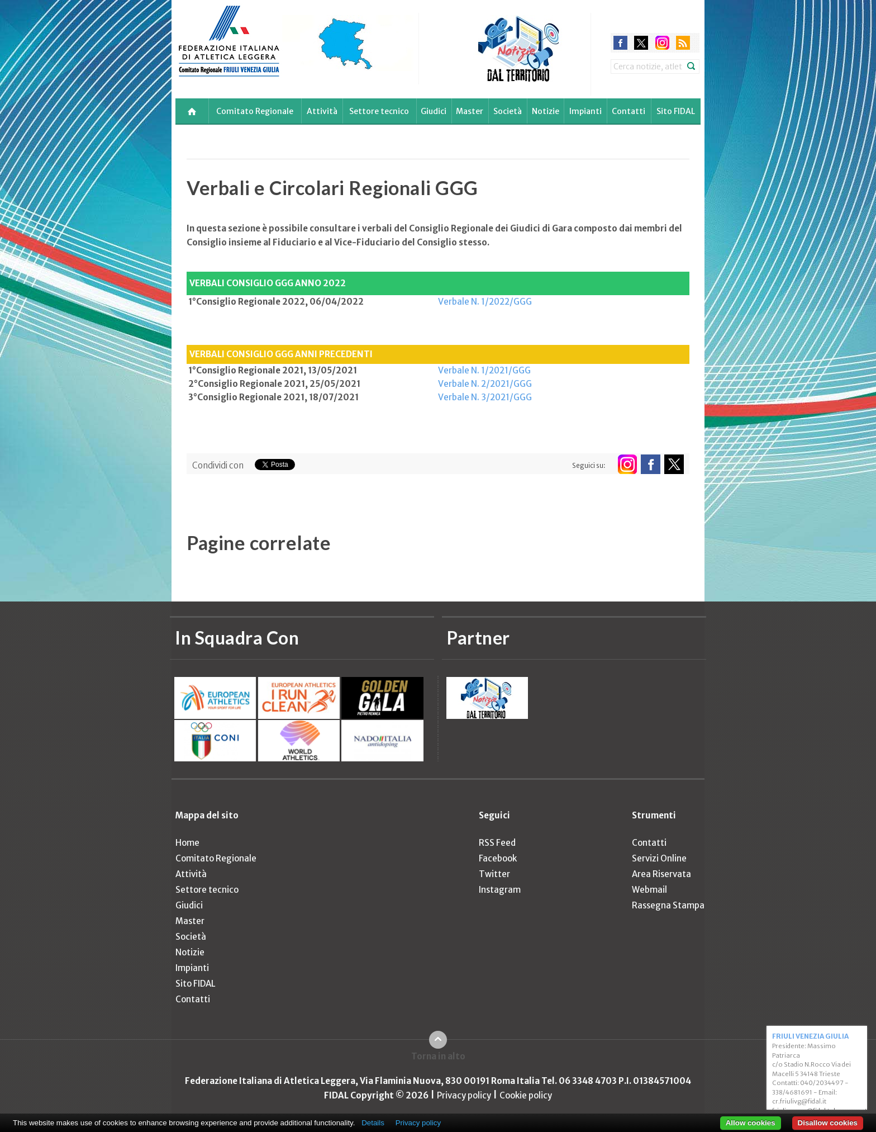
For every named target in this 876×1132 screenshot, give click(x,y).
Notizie (545, 111)
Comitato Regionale (254, 111)
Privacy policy (464, 1095)
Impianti (585, 111)
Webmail (649, 889)
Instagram (500, 889)
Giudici (433, 111)
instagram (662, 43)
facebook (620, 43)
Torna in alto (438, 1056)
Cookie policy (525, 1095)
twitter (641, 43)
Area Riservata (661, 874)
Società (507, 111)
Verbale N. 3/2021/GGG (485, 397)
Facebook (498, 858)
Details (372, 1123)
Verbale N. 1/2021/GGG (484, 370)
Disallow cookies (828, 1123)
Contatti (628, 111)
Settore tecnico (379, 111)
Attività (322, 111)
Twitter (494, 874)
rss (683, 43)
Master (469, 111)
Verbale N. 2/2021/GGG (485, 383)
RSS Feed (497, 842)
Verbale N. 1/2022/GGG (485, 301)
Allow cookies (750, 1123)
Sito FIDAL (675, 111)
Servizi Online (659, 858)
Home (187, 842)
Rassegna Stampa (668, 905)
